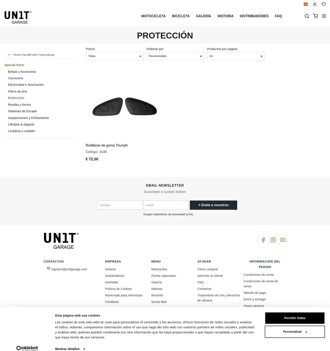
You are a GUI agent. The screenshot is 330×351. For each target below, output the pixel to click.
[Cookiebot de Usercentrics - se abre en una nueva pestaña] (27, 343)
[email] (166, 202)
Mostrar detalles (67, 342)
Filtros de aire (17, 91)
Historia (225, 16)
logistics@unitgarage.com (69, 266)
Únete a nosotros (213, 202)
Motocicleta (153, 16)
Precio (90, 49)
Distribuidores (254, 16)
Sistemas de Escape (22, 111)
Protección (16, 98)
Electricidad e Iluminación (26, 84)
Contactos (204, 286)
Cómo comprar (207, 266)
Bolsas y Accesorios (22, 71)
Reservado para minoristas (123, 292)
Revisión (157, 292)
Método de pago (255, 290)
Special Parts (14, 65)
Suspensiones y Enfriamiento (28, 118)
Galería (203, 16)
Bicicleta (181, 16)
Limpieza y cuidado (21, 131)
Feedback (112, 299)
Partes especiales (163, 272)
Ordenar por (155, 49)
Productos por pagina (222, 49)
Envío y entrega (255, 296)
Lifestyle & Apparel (21, 124)
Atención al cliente (210, 272)
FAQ (200, 279)
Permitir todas (295, 312)
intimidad (111, 279)
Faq (278, 16)
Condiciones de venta (259, 271)
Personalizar (295, 325)
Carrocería (15, 78)
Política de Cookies (118, 286)
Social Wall (159, 299)
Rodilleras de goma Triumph (107, 142)
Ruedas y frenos (19, 104)
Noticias (156, 286)
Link (189, 211)
